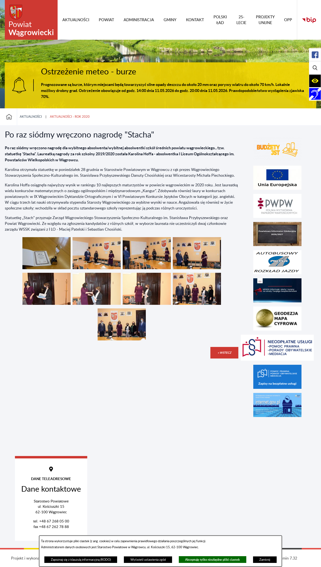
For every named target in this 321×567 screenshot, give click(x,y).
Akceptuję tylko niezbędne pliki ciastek (212, 559)
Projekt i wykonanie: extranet (36, 558)
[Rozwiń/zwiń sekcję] (315, 54)
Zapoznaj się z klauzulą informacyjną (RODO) (81, 559)
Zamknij (264, 559)
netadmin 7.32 (285, 558)
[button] (46, 268)
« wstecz (224, 352)
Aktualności (31, 116)
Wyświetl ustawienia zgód (148, 559)
